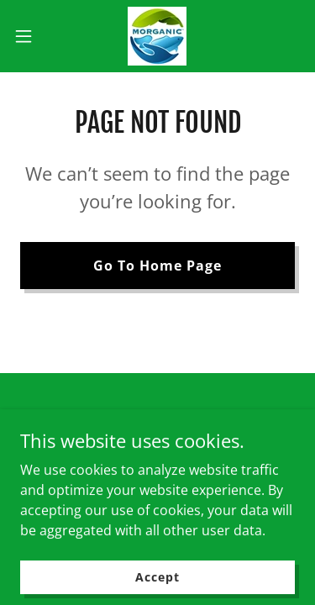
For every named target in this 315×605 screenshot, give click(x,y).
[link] (157, 36)
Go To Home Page (157, 265)
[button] (29, 36)
